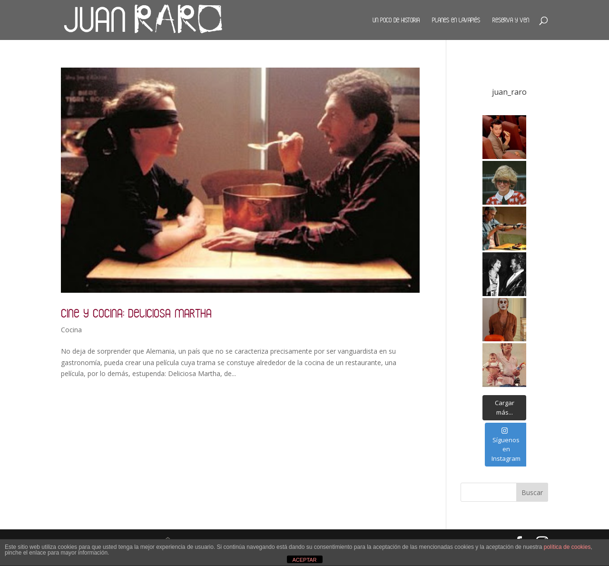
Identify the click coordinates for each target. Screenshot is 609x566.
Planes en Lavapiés (456, 20)
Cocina (71, 329)
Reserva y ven (510, 20)
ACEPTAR (304, 560)
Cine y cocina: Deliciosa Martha (136, 313)
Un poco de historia (396, 20)
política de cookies (567, 547)
